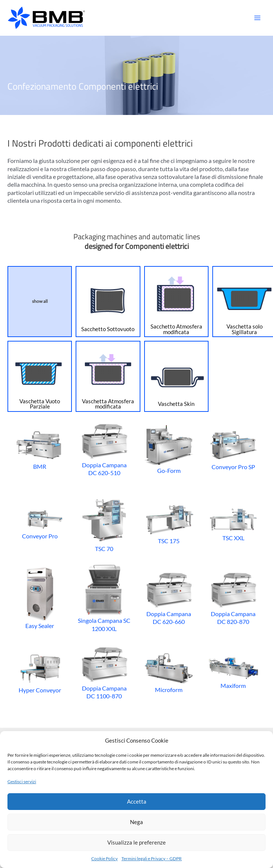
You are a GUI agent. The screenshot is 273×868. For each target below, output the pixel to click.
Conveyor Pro (39, 523)
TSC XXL (233, 523)
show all (40, 301)
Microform (169, 672)
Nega (136, 822)
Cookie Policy (104, 858)
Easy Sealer (40, 597)
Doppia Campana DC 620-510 (104, 448)
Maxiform (233, 672)
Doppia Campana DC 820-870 (233, 597)
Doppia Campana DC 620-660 (169, 597)
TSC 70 (104, 523)
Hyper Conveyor (39, 672)
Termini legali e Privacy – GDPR (151, 858)
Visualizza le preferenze (136, 842)
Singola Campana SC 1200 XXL (104, 597)
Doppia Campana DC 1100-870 (104, 671)
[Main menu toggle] (257, 18)
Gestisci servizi (21, 781)
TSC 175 (169, 523)
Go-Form (169, 448)
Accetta (136, 801)
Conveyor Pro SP (233, 448)
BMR (39, 449)
